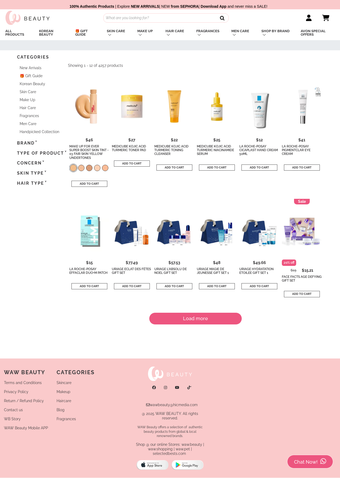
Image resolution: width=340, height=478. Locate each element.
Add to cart (89, 184)
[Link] (309, 18)
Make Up (145, 31)
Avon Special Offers (313, 32)
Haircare (64, 401)
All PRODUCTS (14, 32)
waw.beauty (191, 444)
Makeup (63, 392)
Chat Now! (310, 461)
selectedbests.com (169, 453)
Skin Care (116, 31)
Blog (61, 410)
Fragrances (207, 31)
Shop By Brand (275, 31)
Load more (195, 318)
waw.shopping (160, 449)
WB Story (12, 419)
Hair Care (174, 31)
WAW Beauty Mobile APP (26, 428)
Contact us (13, 410)
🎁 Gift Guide (81, 32)
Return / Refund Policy (24, 401)
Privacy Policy (16, 392)
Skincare (64, 383)
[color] (73, 168)
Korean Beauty (46, 32)
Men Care (240, 31)
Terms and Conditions (23, 383)
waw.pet (183, 449)
